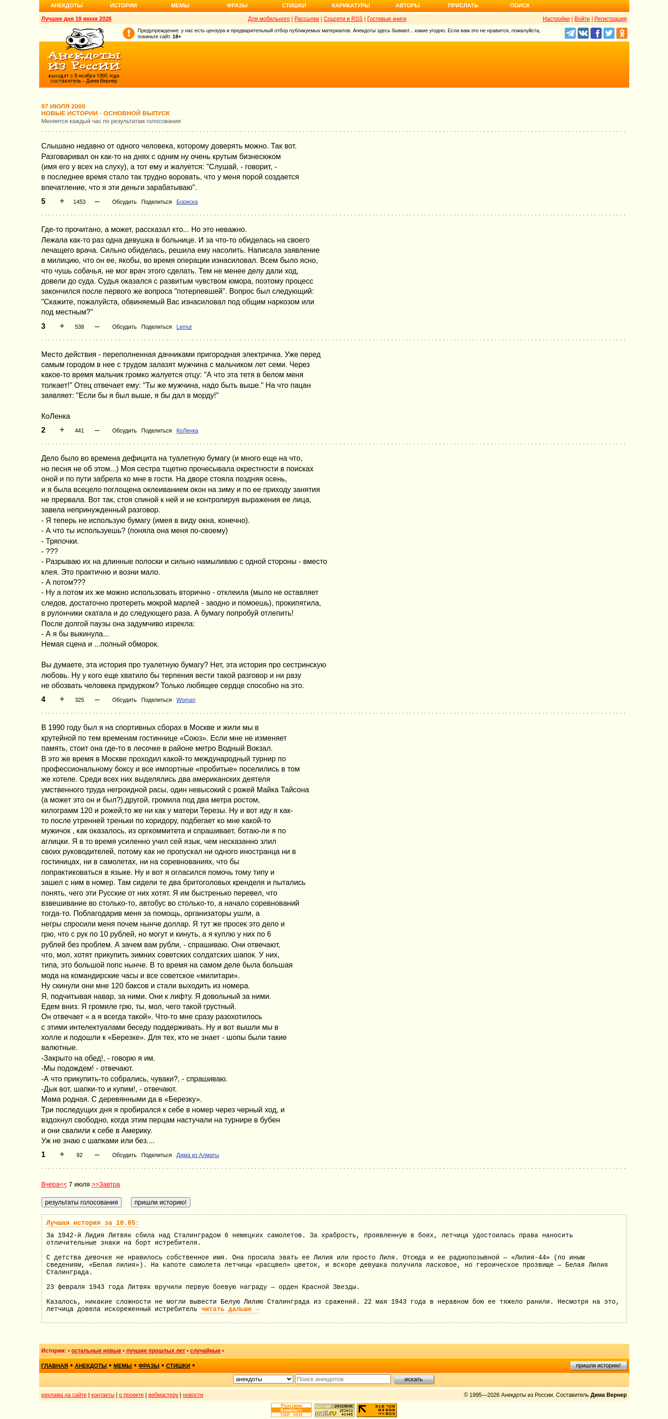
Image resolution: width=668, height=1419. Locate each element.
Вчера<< (54, 1184)
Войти (582, 19)
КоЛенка (187, 430)
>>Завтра (106, 1184)
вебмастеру (163, 1395)
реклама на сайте (64, 1395)
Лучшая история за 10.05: (93, 1223)
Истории (123, 5)
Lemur (184, 327)
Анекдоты (67, 5)
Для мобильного (269, 19)
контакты (102, 1395)
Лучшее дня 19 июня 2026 (76, 19)
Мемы (180, 5)
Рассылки (306, 19)
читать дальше (230, 1309)
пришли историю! (598, 1365)
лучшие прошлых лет (155, 1351)
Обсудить (124, 202)
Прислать (463, 5)
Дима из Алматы (198, 1155)
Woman (186, 700)
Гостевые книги (386, 19)
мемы (122, 1366)
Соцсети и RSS (343, 19)
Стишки (294, 5)
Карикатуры (351, 5)
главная (54, 1366)
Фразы (237, 5)
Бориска (187, 202)
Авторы (408, 5)
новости (193, 1395)
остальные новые (96, 1351)
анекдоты (91, 1366)
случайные (205, 1351)
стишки (178, 1366)
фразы (149, 1366)
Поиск (520, 5)
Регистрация (610, 19)
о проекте (131, 1395)
